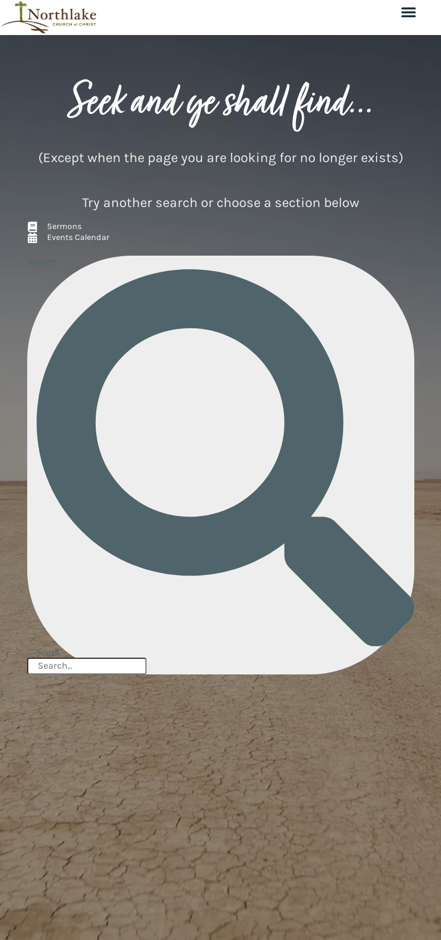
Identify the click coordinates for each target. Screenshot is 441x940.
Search (42, 262)
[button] (408, 12)
